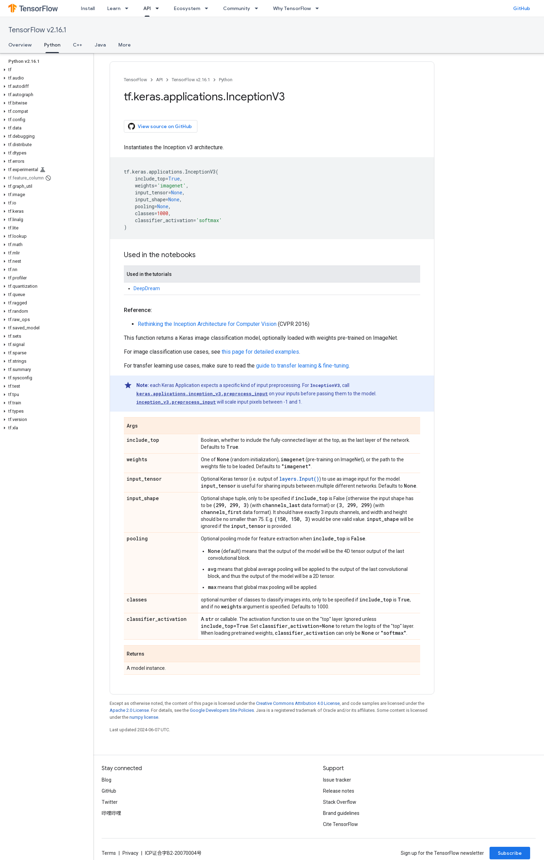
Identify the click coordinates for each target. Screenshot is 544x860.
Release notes (338, 791)
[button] (45, 70)
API (159, 79)
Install (88, 8)
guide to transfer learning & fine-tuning (302, 365)
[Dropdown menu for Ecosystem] (208, 8)
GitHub (521, 8)
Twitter (110, 802)
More (124, 45)
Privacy (130, 853)
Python (225, 79)
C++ (77, 45)
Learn (113, 8)
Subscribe (510, 853)
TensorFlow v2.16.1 (37, 30)
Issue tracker (337, 780)
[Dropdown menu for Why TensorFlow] (319, 8)
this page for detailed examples (260, 351)
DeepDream (147, 288)
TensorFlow (135, 79)
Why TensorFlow (292, 8)
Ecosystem (187, 8)
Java (100, 45)
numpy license (143, 717)
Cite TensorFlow (340, 824)
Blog (106, 780)
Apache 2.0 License (129, 710)
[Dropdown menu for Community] (258, 8)
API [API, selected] (147, 8)
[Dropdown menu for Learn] (128, 8)
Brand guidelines (341, 813)
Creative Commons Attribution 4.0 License (298, 703)
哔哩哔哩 (111, 813)
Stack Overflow (339, 802)
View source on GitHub (160, 126)
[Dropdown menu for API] (159, 8)
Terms (109, 853)
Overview (20, 45)
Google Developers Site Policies (222, 710)
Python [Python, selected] (52, 45)
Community (236, 8)
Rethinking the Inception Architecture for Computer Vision (207, 324)
